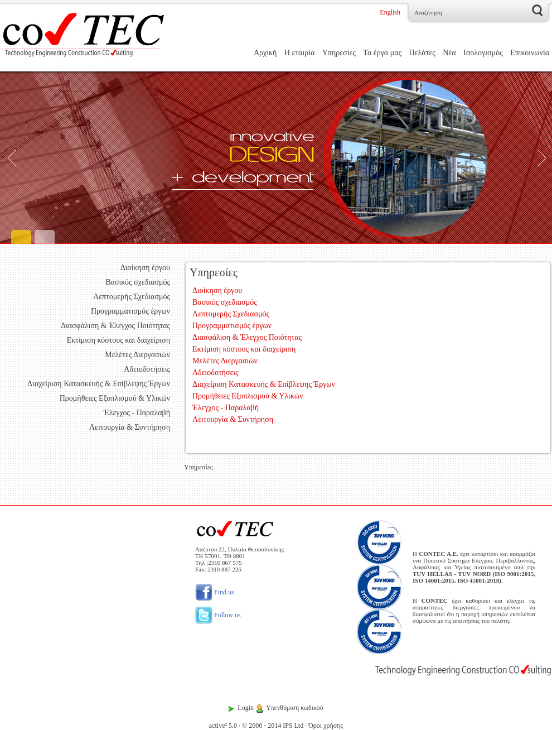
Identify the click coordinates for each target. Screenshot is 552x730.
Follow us (218, 615)
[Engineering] (276, 157)
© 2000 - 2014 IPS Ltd (272, 725)
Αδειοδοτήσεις (147, 369)
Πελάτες (422, 53)
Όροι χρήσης (325, 725)
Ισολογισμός (483, 53)
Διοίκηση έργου (145, 267)
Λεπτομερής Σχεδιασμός (131, 296)
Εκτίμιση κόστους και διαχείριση (118, 340)
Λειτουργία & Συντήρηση (129, 427)
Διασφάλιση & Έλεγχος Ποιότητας (115, 325)
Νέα (449, 53)
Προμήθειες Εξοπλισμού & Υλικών (115, 398)
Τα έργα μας (382, 53)
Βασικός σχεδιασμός (137, 282)
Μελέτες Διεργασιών (137, 354)
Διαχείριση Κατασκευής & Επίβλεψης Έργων (98, 384)
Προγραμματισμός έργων (130, 311)
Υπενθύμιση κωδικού (294, 708)
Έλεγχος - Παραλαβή (137, 413)
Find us (214, 592)
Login (246, 708)
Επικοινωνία (529, 53)
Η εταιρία (299, 53)
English (390, 12)
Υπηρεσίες (339, 53)
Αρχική (265, 53)
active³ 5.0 (223, 725)
